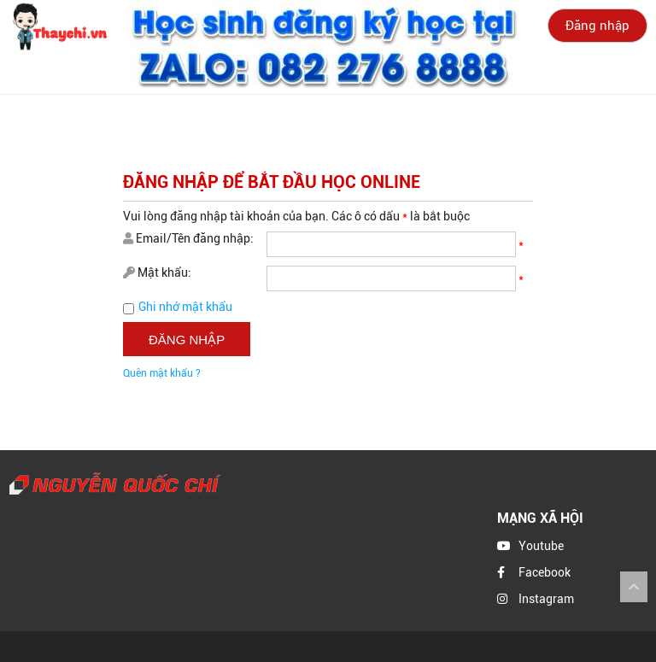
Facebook (544, 572)
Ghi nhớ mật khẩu (185, 306)
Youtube (541, 546)
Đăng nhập (597, 25)
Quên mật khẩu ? (162, 373)
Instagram (546, 599)
